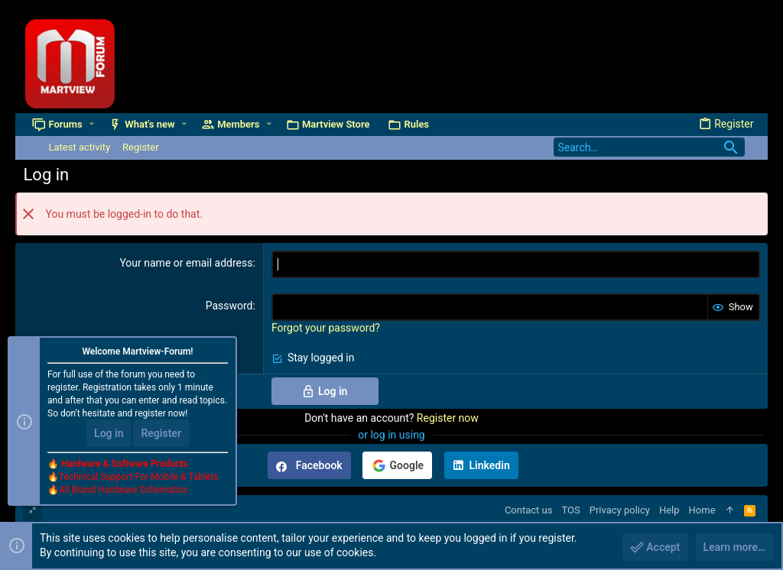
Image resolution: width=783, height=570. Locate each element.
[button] (91, 124)
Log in (108, 434)
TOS (570, 510)
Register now (448, 418)
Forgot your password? (325, 328)
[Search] (649, 147)
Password (229, 306)
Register (161, 434)
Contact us (529, 510)
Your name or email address (185, 263)
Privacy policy (620, 510)
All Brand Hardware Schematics (123, 490)
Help (669, 510)
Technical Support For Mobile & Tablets (138, 477)
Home (702, 510)
